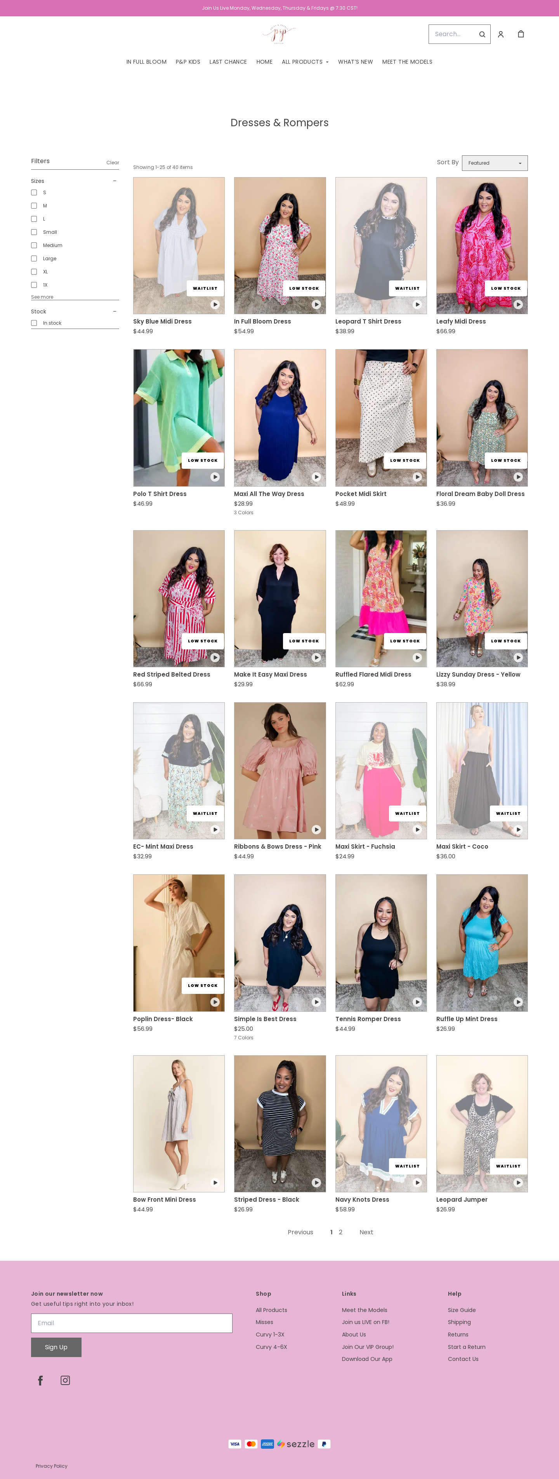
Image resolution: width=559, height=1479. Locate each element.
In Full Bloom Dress (262, 321)
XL (45, 272)
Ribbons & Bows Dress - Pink (277, 846)
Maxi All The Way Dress (269, 494)
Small (50, 232)
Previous (300, 1232)
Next (366, 1232)
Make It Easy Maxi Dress (270, 674)
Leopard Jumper (462, 1199)
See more (42, 297)
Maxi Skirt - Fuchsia (365, 846)
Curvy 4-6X (271, 1347)
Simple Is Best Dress (265, 1019)
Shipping (459, 1322)
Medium (52, 245)
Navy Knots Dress (362, 1199)
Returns (458, 1334)
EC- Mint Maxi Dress (163, 846)
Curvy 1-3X (270, 1334)
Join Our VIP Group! (368, 1347)
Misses (264, 1322)
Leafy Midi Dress (461, 321)
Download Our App (367, 1359)
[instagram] (65, 1380)
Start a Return (467, 1347)
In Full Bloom (147, 61)
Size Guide (462, 1310)
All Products (302, 61)
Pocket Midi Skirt (361, 494)
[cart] (521, 34)
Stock (75, 311)
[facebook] (40, 1380)
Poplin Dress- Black (163, 1019)
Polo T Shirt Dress (160, 494)
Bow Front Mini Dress (164, 1199)
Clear (112, 162)
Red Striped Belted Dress (171, 674)
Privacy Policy (52, 1466)
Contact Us (463, 1359)
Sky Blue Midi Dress (162, 321)
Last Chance (228, 61)
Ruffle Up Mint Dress (467, 1019)
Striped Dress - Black (266, 1199)
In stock (52, 323)
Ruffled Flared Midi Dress (373, 674)
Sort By (448, 162)
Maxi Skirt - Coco (462, 846)
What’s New (355, 61)
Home (265, 61)
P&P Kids (188, 61)
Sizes (75, 181)
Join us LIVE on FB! (365, 1322)
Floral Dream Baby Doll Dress (480, 494)
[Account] (501, 34)
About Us (354, 1334)
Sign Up (56, 1347)
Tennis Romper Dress (368, 1019)
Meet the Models (407, 61)
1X (45, 285)
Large (49, 258)
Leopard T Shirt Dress (368, 321)
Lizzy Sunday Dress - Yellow (478, 674)
